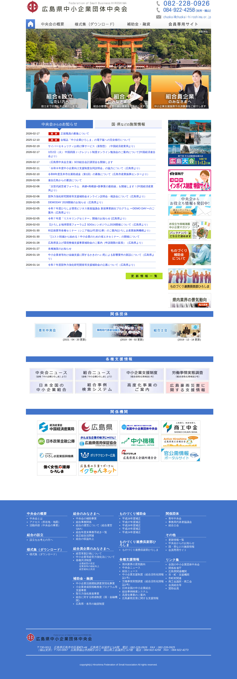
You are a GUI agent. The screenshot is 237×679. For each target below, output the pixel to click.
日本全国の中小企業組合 (136, 588)
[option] (118, 60)
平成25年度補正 (131, 528)
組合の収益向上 (85, 539)
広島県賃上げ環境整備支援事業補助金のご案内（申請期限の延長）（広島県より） (96, 242)
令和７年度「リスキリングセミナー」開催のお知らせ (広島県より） (88, 218)
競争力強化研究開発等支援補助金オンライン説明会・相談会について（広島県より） (97, 196)
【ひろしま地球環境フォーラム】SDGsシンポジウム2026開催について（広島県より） (98, 224)
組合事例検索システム (135, 591)
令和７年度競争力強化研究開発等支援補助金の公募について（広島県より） (92, 264)
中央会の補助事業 (86, 518)
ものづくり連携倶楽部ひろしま (140, 549)
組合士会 (173, 525)
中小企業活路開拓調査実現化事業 (95, 583)
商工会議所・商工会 (180, 581)
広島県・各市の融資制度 (90, 603)
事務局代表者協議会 (180, 522)
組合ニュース (130, 571)
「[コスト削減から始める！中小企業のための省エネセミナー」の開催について (94, 236)
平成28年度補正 (131, 518)
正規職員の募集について (75, 133)
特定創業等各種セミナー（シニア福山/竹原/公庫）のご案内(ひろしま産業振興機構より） (100, 230)
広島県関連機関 (177, 571)
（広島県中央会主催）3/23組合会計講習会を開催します (80, 162)
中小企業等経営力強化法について (95, 557)
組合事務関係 (83, 522)
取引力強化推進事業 (87, 593)
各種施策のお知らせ (59, 248)
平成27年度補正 (131, 522)
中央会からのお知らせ (181, 543)
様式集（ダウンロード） (44, 554)
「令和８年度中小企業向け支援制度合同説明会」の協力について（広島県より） (94, 168)
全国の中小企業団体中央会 (184, 564)
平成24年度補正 (131, 532)
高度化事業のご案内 (134, 595)
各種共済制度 (83, 560)
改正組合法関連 (85, 535)
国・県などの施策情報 (181, 546)
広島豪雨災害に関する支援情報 (140, 598)
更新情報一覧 (176, 539)
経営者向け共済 (87, 569)
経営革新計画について (89, 553)
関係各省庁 (174, 568)
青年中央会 (174, 518)
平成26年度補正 (131, 525)
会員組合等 (174, 585)
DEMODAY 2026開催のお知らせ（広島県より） (76, 202)
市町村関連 (174, 578)
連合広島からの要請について (65, 180)
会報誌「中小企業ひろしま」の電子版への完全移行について (96, 139)
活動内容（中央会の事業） (45, 525)
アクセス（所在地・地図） (45, 522)
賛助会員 (173, 588)
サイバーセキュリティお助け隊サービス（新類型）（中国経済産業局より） (92, 146)
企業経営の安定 (87, 563)
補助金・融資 (83, 578)
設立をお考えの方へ (41, 539)
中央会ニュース (131, 567)
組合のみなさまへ (86, 513)
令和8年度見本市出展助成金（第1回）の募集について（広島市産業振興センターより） (99, 174)
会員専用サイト (177, 550)
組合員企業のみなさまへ (91, 549)
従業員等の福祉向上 (89, 566)
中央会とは (36, 518)
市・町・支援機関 (178, 574)
